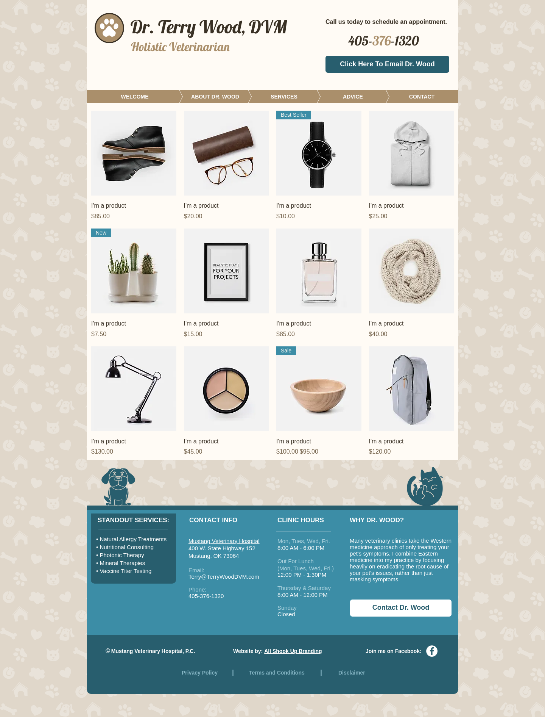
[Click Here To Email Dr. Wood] (387, 64)
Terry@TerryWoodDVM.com (223, 576)
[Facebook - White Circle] (432, 651)
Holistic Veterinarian (180, 46)
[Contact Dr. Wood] (401, 608)
